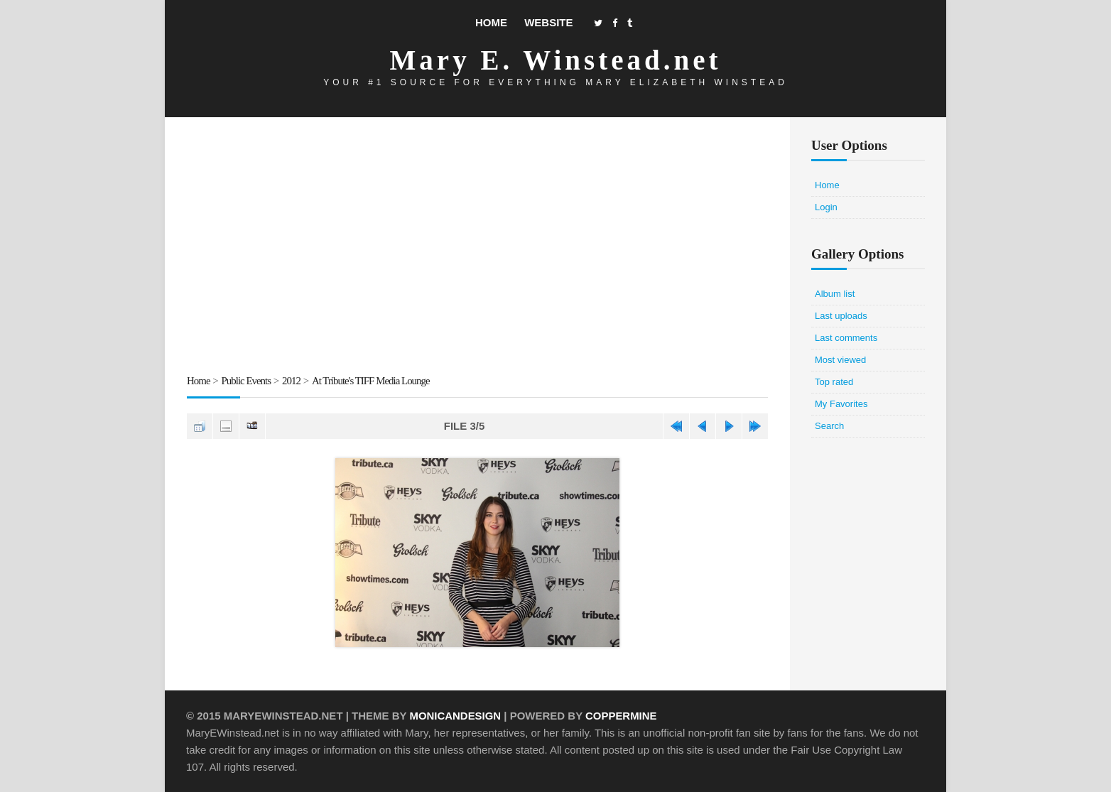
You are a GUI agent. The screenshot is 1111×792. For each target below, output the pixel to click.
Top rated (834, 381)
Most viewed (840, 359)
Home (491, 22)
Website (548, 22)
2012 (292, 380)
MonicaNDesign (455, 715)
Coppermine (622, 715)
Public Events (246, 380)
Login (826, 207)
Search (829, 426)
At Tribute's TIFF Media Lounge (372, 380)
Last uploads (841, 315)
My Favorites (841, 403)
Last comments (846, 337)
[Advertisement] (477, 247)
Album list (835, 293)
